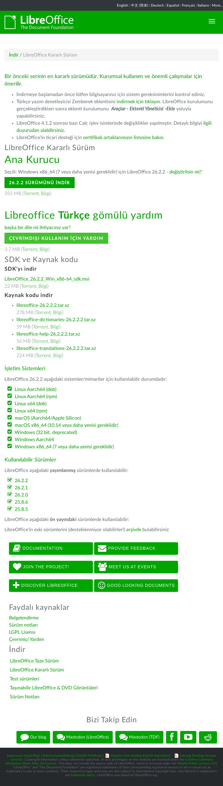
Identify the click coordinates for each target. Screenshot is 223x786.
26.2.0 (21, 495)
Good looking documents (136, 585)
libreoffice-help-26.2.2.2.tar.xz (48, 334)
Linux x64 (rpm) (31, 411)
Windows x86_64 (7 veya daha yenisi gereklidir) (64, 446)
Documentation (38, 548)
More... (217, 5)
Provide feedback (127, 548)
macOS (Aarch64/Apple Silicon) (48, 418)
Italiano (203, 5)
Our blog (33, 737)
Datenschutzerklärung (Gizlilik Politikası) (72, 755)
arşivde (133, 529)
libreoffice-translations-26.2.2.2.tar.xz (56, 348)
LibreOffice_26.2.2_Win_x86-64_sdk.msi (46, 279)
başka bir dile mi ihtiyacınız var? (37, 227)
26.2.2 (21, 480)
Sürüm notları (23, 625)
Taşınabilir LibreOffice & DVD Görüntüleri (54, 688)
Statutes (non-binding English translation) (140, 755)
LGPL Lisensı (22, 632)
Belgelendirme (24, 618)
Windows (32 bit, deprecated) (46, 432)
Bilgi (45, 193)
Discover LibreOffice (45, 585)
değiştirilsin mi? (185, 172)
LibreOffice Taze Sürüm (34, 661)
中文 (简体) (139, 5)
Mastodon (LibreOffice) (83, 737)
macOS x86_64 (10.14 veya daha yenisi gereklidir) (66, 425)
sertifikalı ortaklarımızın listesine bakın (123, 137)
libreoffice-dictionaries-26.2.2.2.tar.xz (56, 319)
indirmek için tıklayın (138, 101)
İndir (14, 55)
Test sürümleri (24, 679)
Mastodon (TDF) (139, 737)
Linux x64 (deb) (30, 403)
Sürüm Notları (25, 696)
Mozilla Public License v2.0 (197, 763)
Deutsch (157, 5)
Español (173, 5)
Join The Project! (41, 567)
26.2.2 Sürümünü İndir (39, 182)
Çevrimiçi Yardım (26, 639)
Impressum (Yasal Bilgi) (23, 755)
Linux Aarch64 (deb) (35, 389)
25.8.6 (21, 502)
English (122, 5)
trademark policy (83, 775)
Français (188, 5)
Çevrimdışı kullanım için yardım (56, 238)
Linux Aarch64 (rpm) (36, 396)
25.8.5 (21, 509)
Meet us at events (127, 567)
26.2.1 (21, 487)
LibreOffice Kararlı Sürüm (37, 670)
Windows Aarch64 (34, 439)
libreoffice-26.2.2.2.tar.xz (42, 305)
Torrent (31, 193)
